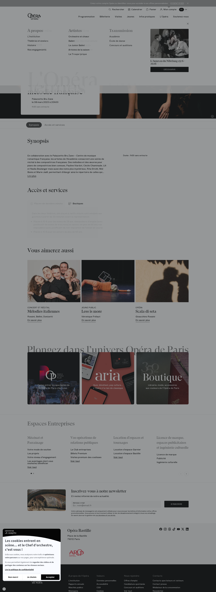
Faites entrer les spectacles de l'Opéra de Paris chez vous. (54, 386)
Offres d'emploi (130, 580)
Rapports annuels (76, 584)
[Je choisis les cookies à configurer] (31, 577)
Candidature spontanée (134, 584)
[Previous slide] (181, 474)
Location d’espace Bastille (127, 453)
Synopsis (34, 125)
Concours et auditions (134, 587)
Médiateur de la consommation (166, 587)
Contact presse (160, 584)
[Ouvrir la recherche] (117, 9)
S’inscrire (176, 504)
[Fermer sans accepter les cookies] (13, 577)
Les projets (33, 453)
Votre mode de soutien (39, 449)
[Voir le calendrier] (135, 9)
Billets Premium (79, 453)
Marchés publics (75, 587)
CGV (99, 587)
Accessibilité (102, 584)
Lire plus (31, 176)
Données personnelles (106, 580)
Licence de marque (166, 454)
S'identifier (177, 3)
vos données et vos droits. (105, 515)
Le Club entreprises (81, 449)
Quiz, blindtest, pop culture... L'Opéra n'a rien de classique (108, 386)
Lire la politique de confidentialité (19, 569)
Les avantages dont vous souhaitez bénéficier (40, 462)
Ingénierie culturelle (167, 462)
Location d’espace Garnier (127, 449)
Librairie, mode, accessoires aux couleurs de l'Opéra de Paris (162, 386)
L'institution (74, 580)
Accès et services (54, 125)
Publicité (161, 458)
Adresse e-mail (79, 503)
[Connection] (169, 9)
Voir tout (32, 467)
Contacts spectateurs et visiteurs (168, 580)
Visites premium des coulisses (86, 457)
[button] (4, 589)
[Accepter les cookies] (50, 577)
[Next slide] (186, 474)
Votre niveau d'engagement (41, 457)
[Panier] (151, 9)
